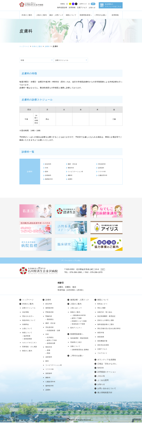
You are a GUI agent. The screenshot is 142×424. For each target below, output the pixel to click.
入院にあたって (76, 309)
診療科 (50, 46)
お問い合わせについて (106, 390)
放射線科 (48, 176)
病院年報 (100, 334)
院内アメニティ (76, 329)
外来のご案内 (27, 15)
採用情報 (72, 7)
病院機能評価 (102, 342)
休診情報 (25, 313)
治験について (75, 348)
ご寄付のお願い (100, 15)
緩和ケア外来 (52, 342)
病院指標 (100, 338)
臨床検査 (27, 337)
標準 (93, 4)
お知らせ (92, 7)
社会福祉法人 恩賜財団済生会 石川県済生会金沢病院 (34, 5)
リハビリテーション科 (76, 172)
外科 (47, 168)
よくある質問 (103, 382)
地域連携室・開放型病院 (79, 340)
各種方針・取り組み (104, 313)
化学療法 (50, 339)
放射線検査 (28, 340)
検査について (27, 334)
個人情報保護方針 (104, 394)
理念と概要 (101, 309)
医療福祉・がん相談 (29, 348)
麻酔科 (70, 176)
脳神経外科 (49, 179)
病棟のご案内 (75, 313)
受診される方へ (28, 318)
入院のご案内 (41, 15)
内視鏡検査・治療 (53, 332)
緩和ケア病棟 (77, 320)
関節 (48, 355)
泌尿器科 (101, 168)
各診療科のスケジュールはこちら (113, 5)
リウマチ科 (102, 172)
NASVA (100, 369)
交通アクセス (82, 7)
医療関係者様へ (86, 15)
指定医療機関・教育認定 (106, 318)
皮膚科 (70, 179)
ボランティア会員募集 (106, 361)
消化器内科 (102, 164)
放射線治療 (51, 345)
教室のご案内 (27, 352)
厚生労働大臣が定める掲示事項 (108, 330)
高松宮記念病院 (103, 346)
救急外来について (28, 322)
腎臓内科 (48, 318)
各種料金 (25, 326)
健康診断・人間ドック (79, 301)
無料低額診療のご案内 (105, 326)
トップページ (25, 46)
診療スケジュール (63, 60)
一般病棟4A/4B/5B (79, 317)
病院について (71, 15)
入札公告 (101, 378)
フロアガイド (102, 355)
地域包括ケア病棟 (78, 325)
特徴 (23, 60)
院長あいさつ (102, 305)
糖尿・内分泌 (73, 164)
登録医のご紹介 (76, 344)
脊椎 (48, 352)
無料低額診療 (62, 7)
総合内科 (48, 164)
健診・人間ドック (56, 15)
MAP (103, 271)
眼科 (47, 172)
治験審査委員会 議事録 (80, 351)
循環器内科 (49, 309)
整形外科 (71, 168)
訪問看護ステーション (106, 373)
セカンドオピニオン (29, 344)
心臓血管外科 (103, 176)
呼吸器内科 (49, 313)
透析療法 (50, 321)
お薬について (27, 330)
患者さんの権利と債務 (105, 322)
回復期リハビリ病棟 (79, 322)
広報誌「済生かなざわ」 (107, 365)
